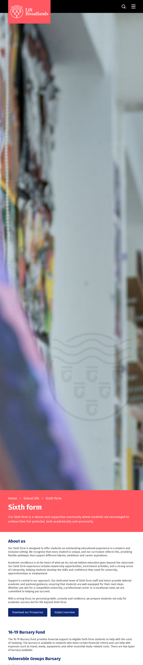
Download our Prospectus (27, 612)
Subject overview (64, 612)
